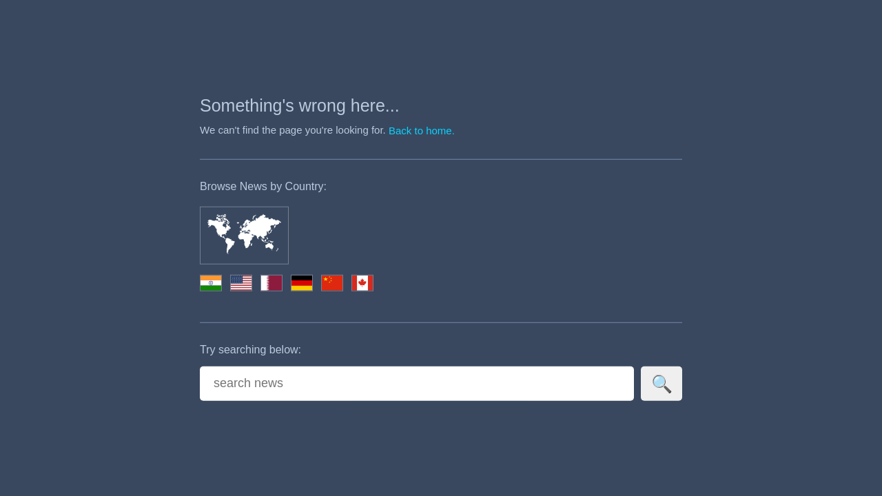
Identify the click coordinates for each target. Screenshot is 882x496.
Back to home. (422, 130)
